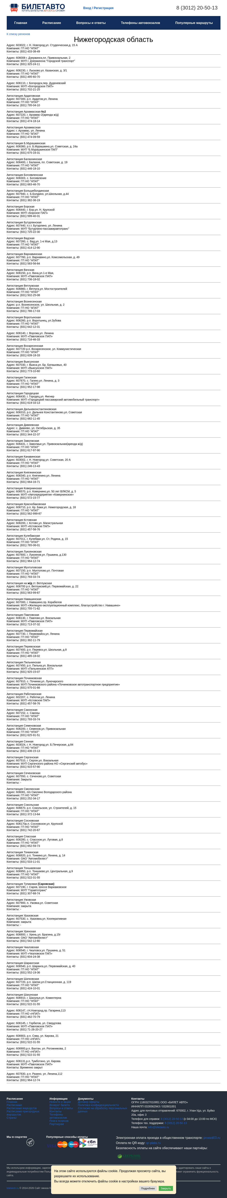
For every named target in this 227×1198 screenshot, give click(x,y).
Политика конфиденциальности (98, 1105)
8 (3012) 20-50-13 (197, 8)
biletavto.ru (13, 1188)
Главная (20, 23)
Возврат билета (59, 1105)
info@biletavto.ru (158, 1127)
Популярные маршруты (194, 23)
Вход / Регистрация (98, 8)
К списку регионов (18, 34)
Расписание (51, 23)
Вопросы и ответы (91, 23)
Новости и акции (60, 1101)
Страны (12, 1117)
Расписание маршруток (22, 1108)
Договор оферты (88, 1101)
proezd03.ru (211, 1137)
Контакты (55, 1111)
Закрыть (166, 1188)
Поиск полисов (58, 1120)
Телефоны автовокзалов (140, 23)
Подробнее (148, 1188)
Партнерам (56, 1124)
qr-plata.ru (153, 1143)
